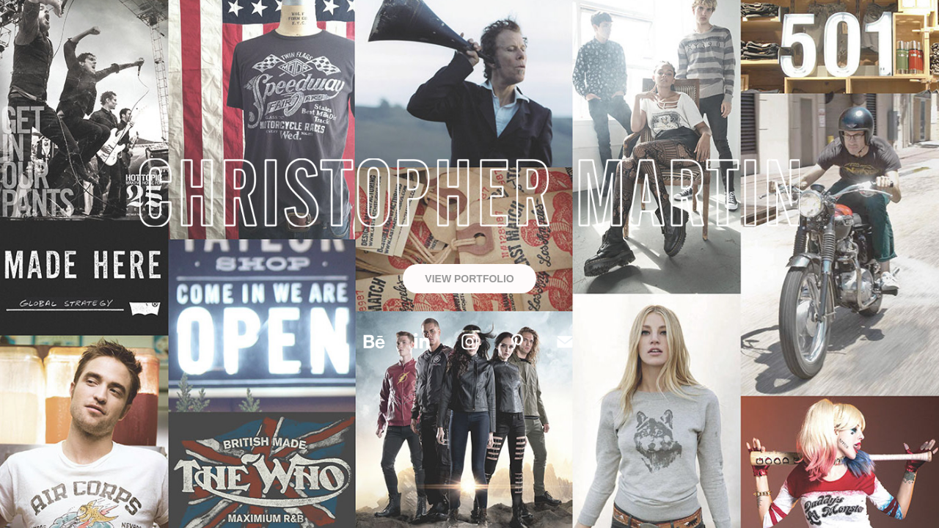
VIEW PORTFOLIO (469, 279)
